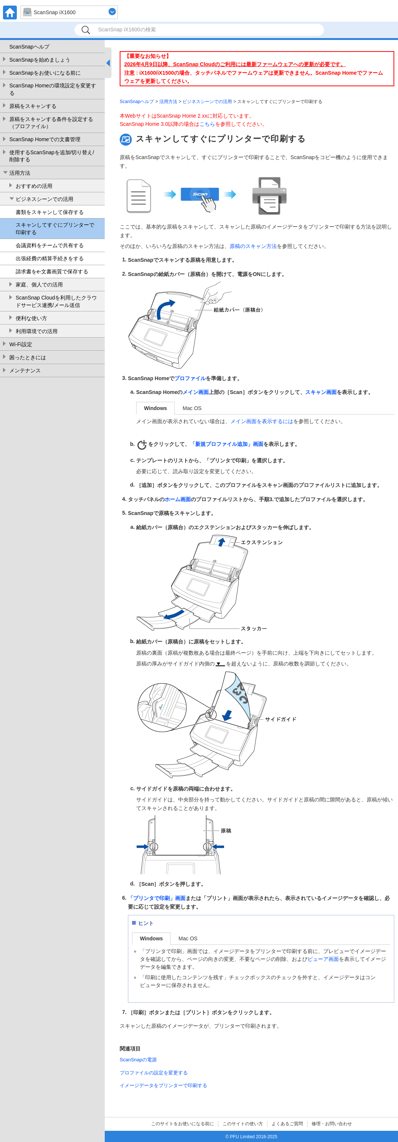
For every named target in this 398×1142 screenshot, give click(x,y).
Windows (155, 408)
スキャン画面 (321, 392)
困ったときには (27, 357)
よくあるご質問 (287, 1123)
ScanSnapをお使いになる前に (45, 73)
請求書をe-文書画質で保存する (52, 271)
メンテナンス (25, 370)
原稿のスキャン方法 (253, 246)
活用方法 (19, 173)
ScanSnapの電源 (138, 1059)
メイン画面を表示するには (261, 421)
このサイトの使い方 (243, 1123)
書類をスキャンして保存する (50, 212)
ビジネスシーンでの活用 (44, 199)
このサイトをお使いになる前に (182, 1123)
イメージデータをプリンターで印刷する (163, 1085)
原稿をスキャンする (32, 106)
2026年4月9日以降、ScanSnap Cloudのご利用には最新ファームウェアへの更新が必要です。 (235, 64)
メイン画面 (196, 392)
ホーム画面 (178, 499)
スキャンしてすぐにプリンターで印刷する (55, 228)
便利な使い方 (31, 318)
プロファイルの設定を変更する (154, 1073)
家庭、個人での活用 (39, 285)
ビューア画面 (323, 959)
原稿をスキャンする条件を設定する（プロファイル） (51, 123)
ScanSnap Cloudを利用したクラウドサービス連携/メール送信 (56, 301)
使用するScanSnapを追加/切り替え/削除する (51, 156)
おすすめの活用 (34, 186)
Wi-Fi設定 (20, 344)
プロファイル (190, 378)
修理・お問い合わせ (332, 1123)
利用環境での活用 (37, 331)
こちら (207, 124)
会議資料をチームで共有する (50, 245)
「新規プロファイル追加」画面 (226, 444)
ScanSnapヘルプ (29, 47)
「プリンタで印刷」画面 (157, 898)
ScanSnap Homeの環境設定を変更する (52, 89)
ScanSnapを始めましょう (39, 60)
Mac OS (192, 408)
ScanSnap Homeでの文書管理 (44, 139)
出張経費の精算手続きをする (50, 258)
